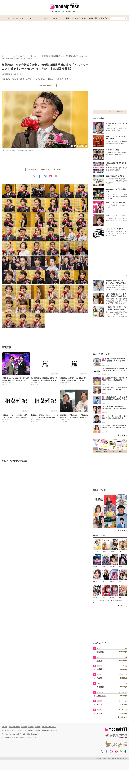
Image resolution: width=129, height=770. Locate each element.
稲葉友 (99, 661)
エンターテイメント (27, 18)
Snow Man (101, 696)
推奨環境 (31, 727)
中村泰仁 (100, 652)
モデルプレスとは (14, 727)
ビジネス (54, 18)
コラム (38, 18)
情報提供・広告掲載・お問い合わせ (39, 730)
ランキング (76, 18)
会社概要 (4, 727)
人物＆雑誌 (93, 18)
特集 (67, 18)
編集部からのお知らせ (49, 727)
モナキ (99, 704)
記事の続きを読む (45, 85)
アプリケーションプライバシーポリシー (14, 730)
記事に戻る (45, 170)
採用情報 (37, 727)
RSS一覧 (54, 730)
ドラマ (84, 18)
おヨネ (99, 713)
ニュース (6, 18)
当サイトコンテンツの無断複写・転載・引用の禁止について (20, 734)
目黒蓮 (99, 678)
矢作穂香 (100, 687)
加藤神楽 (100, 669)
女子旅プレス (104, 18)
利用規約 (24, 727)
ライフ (46, 18)
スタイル (14, 18)
